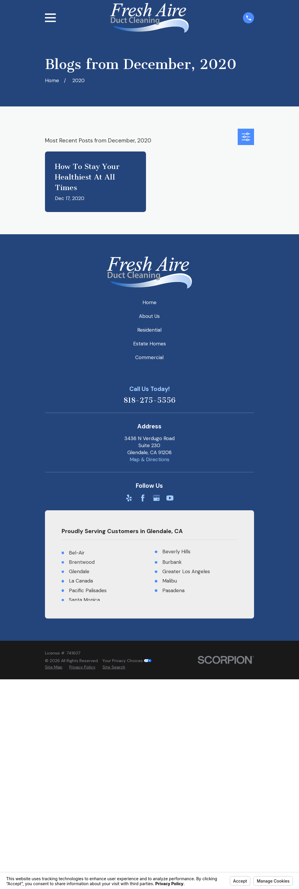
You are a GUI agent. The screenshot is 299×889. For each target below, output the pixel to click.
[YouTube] (169, 498)
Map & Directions (149, 459)
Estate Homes (149, 343)
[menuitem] (53, 667)
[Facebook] (142, 498)
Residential (149, 330)
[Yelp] (129, 498)
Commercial (149, 357)
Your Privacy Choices (127, 660)
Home (149, 302)
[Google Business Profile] (156, 498)
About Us (149, 316)
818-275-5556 (149, 400)
